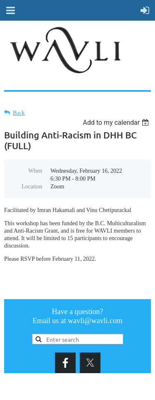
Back (19, 113)
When (35, 171)
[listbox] (117, 122)
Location (31, 186)
